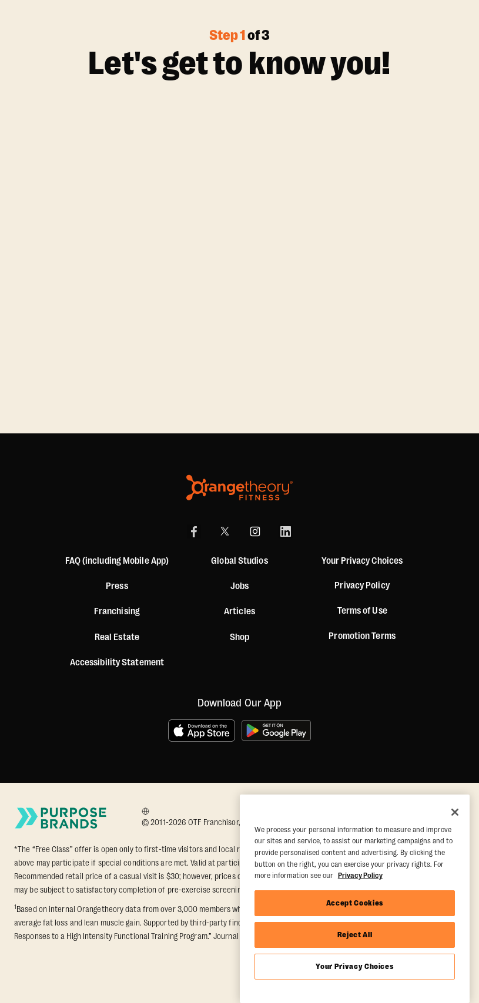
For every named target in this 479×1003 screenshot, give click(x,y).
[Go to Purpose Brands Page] (61, 818)
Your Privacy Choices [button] (362, 561)
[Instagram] (255, 531)
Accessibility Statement (117, 662)
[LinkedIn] (286, 531)
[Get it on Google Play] (277, 730)
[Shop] (239, 637)
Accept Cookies (354, 902)
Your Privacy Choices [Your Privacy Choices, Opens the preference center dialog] (354, 966)
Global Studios (239, 561)
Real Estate (117, 637)
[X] (224, 531)
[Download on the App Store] (202, 730)
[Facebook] (194, 531)
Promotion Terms (362, 636)
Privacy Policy (361, 585)
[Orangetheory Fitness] (239, 487)
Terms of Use (362, 610)
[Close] (455, 812)
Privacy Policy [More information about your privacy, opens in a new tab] (360, 875)
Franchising (117, 611)
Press (117, 586)
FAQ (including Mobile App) (117, 561)
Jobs (239, 586)
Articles (239, 611)
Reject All (355, 934)
